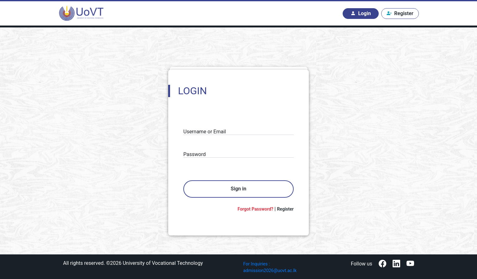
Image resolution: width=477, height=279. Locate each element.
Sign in (238, 189)
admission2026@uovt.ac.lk (270, 270)
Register (400, 13)
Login (361, 13)
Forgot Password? (255, 209)
